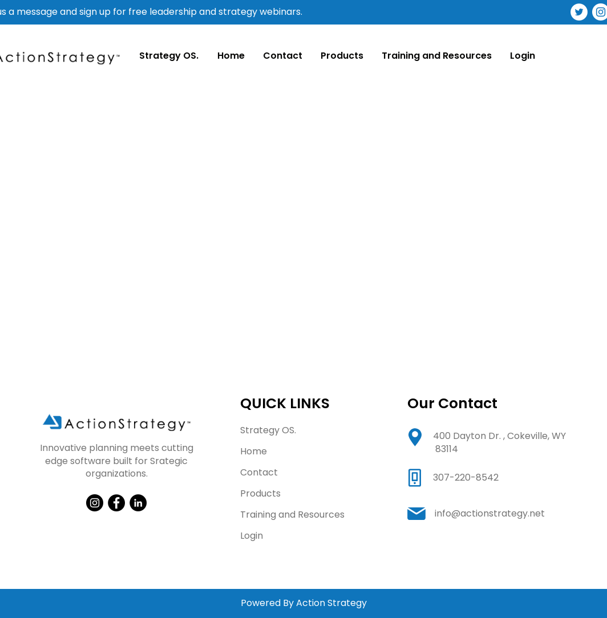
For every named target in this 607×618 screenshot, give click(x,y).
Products (260, 493)
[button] (341, 56)
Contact (259, 472)
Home (253, 451)
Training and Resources (292, 514)
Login (251, 535)
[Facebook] (116, 502)
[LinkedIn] (138, 502)
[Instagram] (94, 502)
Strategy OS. (268, 430)
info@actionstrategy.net (490, 513)
